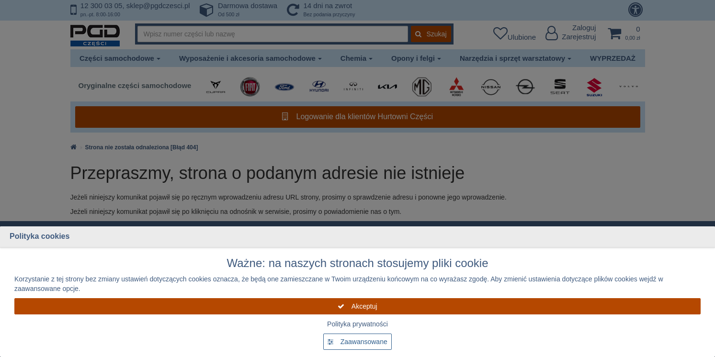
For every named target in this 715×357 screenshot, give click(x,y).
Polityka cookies (39, 236)
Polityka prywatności (357, 324)
